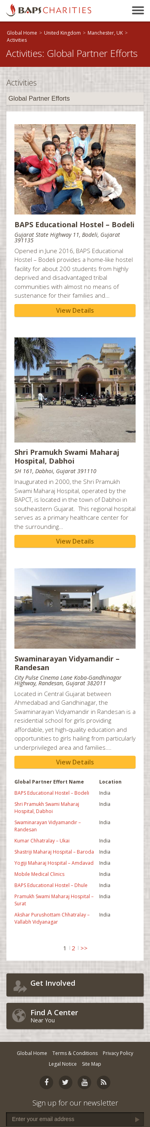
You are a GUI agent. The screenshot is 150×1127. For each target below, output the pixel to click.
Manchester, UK (105, 32)
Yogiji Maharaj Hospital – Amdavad (54, 863)
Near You (85, 1016)
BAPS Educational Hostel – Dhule (51, 885)
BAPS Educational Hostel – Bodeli (51, 793)
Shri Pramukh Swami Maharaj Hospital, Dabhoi (46, 808)
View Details (75, 310)
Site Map (91, 1064)
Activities (17, 40)
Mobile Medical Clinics (39, 874)
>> (84, 948)
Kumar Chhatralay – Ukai (42, 840)
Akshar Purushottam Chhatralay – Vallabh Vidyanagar (52, 918)
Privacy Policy (118, 1053)
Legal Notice (63, 1064)
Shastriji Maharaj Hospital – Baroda (54, 851)
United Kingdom (62, 32)
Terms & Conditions (75, 1053)
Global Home (22, 32)
